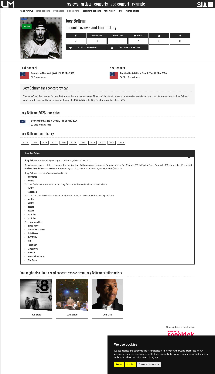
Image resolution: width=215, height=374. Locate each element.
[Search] (199, 4)
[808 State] (36, 295)
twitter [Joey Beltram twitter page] (31, 188)
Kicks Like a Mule (36, 229)
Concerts (101, 4)
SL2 (29, 241)
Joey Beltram (76, 20)
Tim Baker (32, 260)
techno (31, 180)
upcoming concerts (92, 11)
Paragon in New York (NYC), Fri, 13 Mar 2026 (52, 73)
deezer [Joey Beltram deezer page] (31, 207)
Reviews (72, 4)
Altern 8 (31, 252)
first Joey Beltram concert (82, 165)
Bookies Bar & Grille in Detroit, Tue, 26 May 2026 (143, 73)
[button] (204, 4)
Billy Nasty (33, 233)
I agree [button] (119, 364)
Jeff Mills (32, 237)
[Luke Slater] (72, 295)
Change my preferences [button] (149, 364)
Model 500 (33, 249)
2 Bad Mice (33, 225)
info (120, 11)
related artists (132, 11)
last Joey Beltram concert (40, 168)
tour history (109, 11)
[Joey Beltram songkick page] (181, 334)
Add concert (120, 4)
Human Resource (36, 256)
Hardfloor (32, 245)
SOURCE (24, 19)
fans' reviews (26, 11)
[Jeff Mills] (107, 295)
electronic (32, 177)
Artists (86, 4)
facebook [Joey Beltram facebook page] (32, 192)
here (123, 100)
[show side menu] (210, 4)
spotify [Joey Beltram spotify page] (31, 199)
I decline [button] (130, 364)
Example (138, 4)
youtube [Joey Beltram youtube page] (31, 214)
